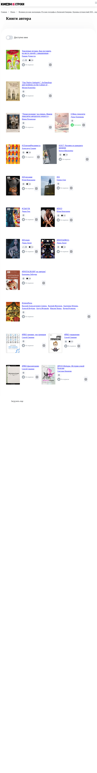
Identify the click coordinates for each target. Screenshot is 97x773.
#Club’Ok (26, 208)
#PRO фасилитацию (30, 366)
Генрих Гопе (61, 180)
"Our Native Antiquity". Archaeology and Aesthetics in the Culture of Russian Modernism (37, 83)
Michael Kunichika (28, 88)
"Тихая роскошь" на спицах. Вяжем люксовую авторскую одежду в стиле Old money (37, 115)
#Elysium (26, 240)
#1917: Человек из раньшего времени (71, 146)
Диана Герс (26, 211)
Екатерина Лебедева (29, 274)
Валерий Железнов (55, 306)
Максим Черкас (56, 308)
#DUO (59, 208)
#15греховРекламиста (31, 145)
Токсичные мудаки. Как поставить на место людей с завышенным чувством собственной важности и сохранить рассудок (36, 52)
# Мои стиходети (78, 114)
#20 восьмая (27, 177)
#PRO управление (72, 334)
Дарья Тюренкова (77, 117)
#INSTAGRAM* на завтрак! (34, 271)
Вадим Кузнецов (69, 308)
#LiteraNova (27, 303)
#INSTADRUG (63, 240)
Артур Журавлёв (42, 308)
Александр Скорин (29, 148)
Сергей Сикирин (28, 337)
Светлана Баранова (64, 371)
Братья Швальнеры (66, 151)
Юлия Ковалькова (28, 180)
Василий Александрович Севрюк (34, 306)
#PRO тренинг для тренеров (34, 334)
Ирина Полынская (28, 119)
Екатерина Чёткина (70, 306)
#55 (58, 177)
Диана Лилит (27, 243)
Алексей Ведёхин (28, 308)
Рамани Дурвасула (29, 56)
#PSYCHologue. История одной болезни (70, 367)
